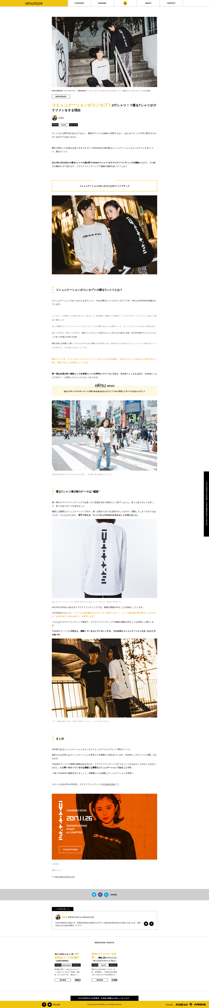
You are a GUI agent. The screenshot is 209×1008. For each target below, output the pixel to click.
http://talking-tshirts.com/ (65, 877)
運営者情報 (169, 1005)
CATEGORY (79, 3)
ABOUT (148, 3)
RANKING (102, 3)
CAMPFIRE (109, 784)
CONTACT (171, 3)
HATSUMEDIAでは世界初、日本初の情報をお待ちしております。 (104, 998)
